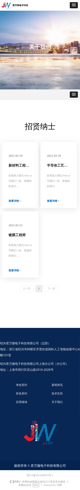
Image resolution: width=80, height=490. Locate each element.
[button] (74, 5)
